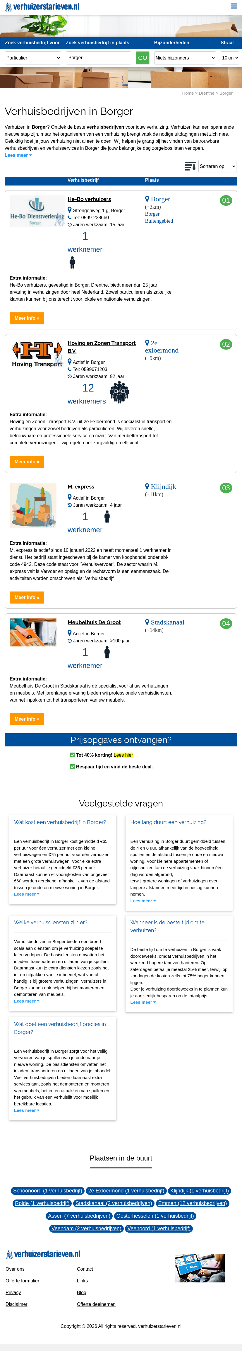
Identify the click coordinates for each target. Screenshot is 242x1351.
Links (82, 1280)
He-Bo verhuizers (89, 199)
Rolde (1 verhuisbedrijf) (42, 1203)
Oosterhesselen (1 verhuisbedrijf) (155, 1216)
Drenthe (206, 93)
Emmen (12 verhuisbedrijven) (192, 1203)
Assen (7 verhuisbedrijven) (79, 1216)
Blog (81, 1292)
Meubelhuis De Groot (94, 622)
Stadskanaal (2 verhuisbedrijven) (113, 1203)
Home (188, 93)
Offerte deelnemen (96, 1304)
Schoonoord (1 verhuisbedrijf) (47, 1191)
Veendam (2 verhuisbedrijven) (86, 1228)
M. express (81, 487)
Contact (85, 1269)
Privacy (13, 1292)
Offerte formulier (22, 1280)
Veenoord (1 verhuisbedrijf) (158, 1228)
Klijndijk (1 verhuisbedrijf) (199, 1191)
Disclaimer (17, 1304)
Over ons (15, 1269)
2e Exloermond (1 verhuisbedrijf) (126, 1191)
